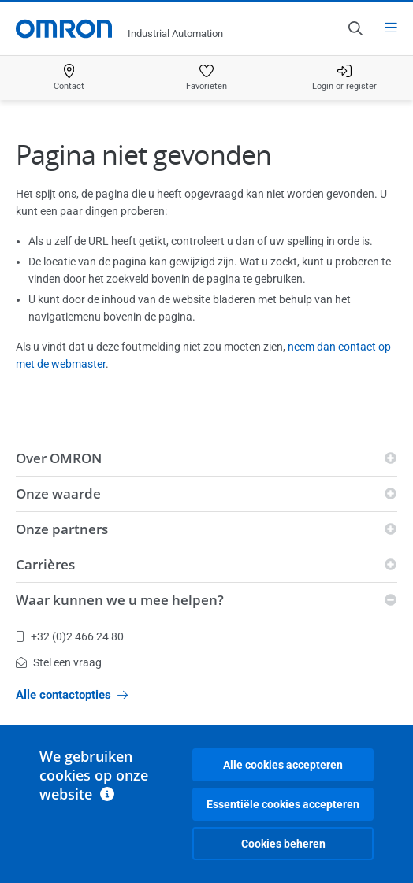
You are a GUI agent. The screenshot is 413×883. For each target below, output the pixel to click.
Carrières (45, 564)
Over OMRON (59, 458)
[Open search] (354, 28)
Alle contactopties (72, 695)
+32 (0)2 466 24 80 (70, 636)
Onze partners (62, 529)
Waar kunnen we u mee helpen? (120, 600)
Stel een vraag (59, 662)
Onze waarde (58, 493)
